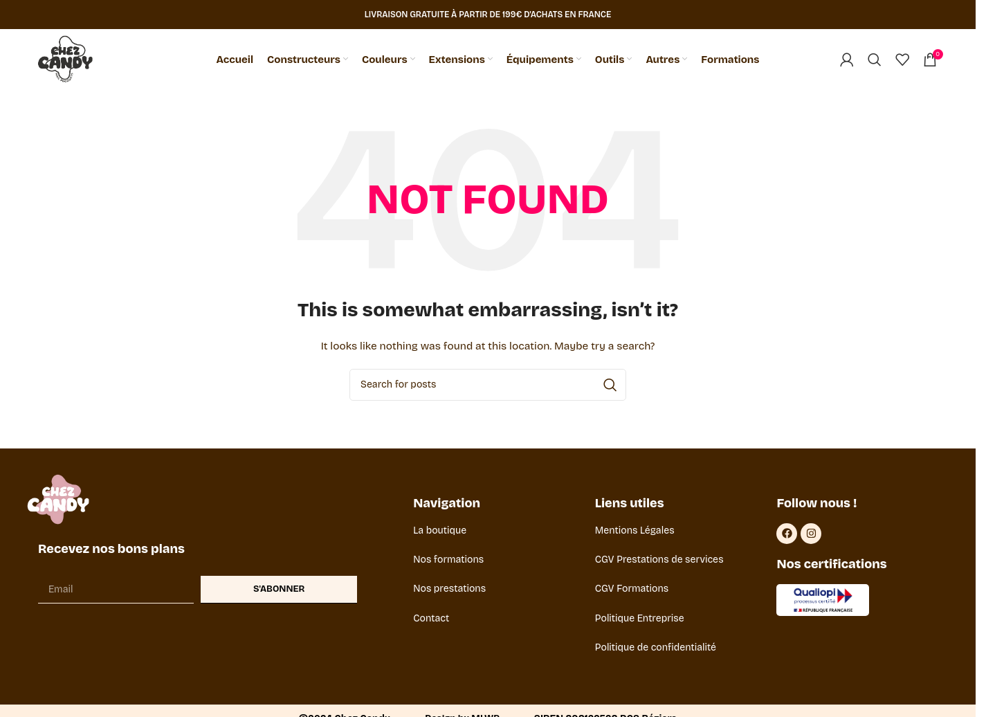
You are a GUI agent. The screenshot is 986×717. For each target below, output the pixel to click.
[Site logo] (67, 60)
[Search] (874, 60)
